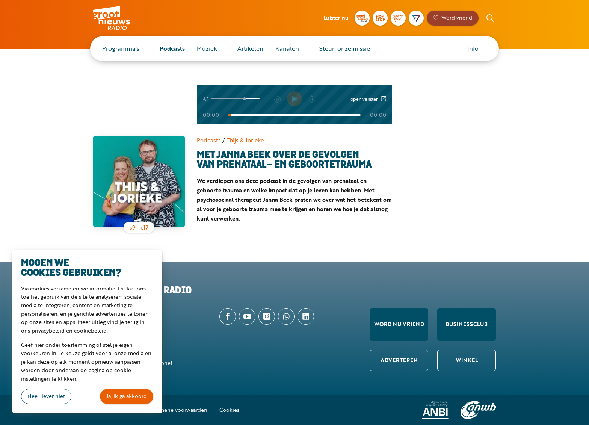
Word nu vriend (399, 324)
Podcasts (172, 48)
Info (473, 48)
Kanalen (287, 48)
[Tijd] (294, 115)
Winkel (467, 360)
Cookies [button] (229, 410)
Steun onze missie (344, 48)
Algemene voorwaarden (178, 410)
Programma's (120, 48)
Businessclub (467, 324)
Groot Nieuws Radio (119, 18)
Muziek (207, 48)
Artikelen (250, 48)
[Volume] (235, 98)
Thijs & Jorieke (245, 140)
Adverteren (399, 360)
